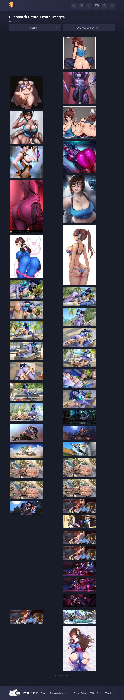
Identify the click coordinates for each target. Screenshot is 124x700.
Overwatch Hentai (87, 28)
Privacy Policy (80, 693)
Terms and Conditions (60, 693)
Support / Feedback (106, 693)
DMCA (44, 693)
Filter (33, 28)
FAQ (92, 693)
